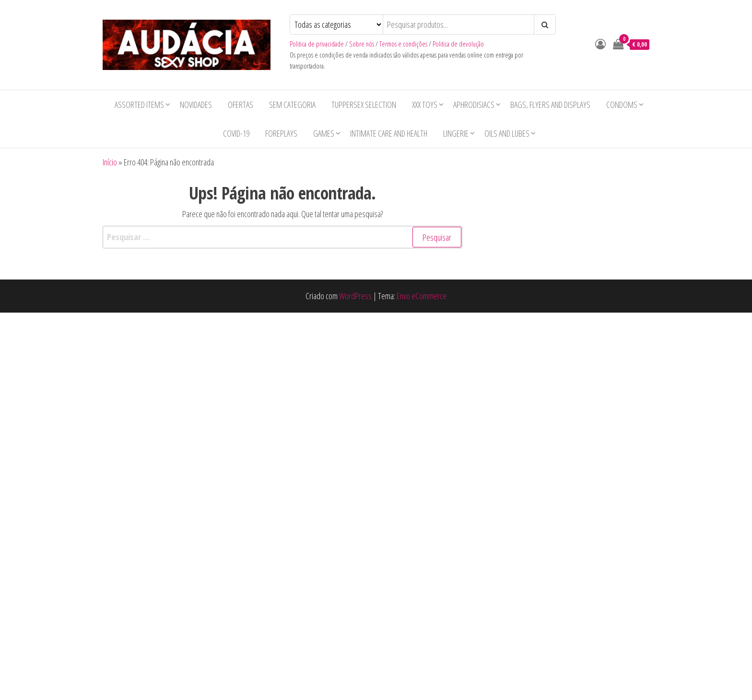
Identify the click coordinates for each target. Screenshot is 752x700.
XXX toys (424, 104)
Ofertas (240, 104)
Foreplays (281, 133)
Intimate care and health (388, 133)
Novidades (196, 104)
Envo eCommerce (421, 296)
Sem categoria (292, 104)
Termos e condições (403, 43)
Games (323, 133)
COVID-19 (236, 133)
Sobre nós (361, 43)
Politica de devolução (458, 43)
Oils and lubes (506, 133)
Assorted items (139, 104)
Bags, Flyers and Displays (550, 104)
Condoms (621, 104)
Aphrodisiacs (473, 104)
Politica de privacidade (317, 43)
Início (110, 162)
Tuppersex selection (363, 104)
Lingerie (456, 133)
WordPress (355, 296)
